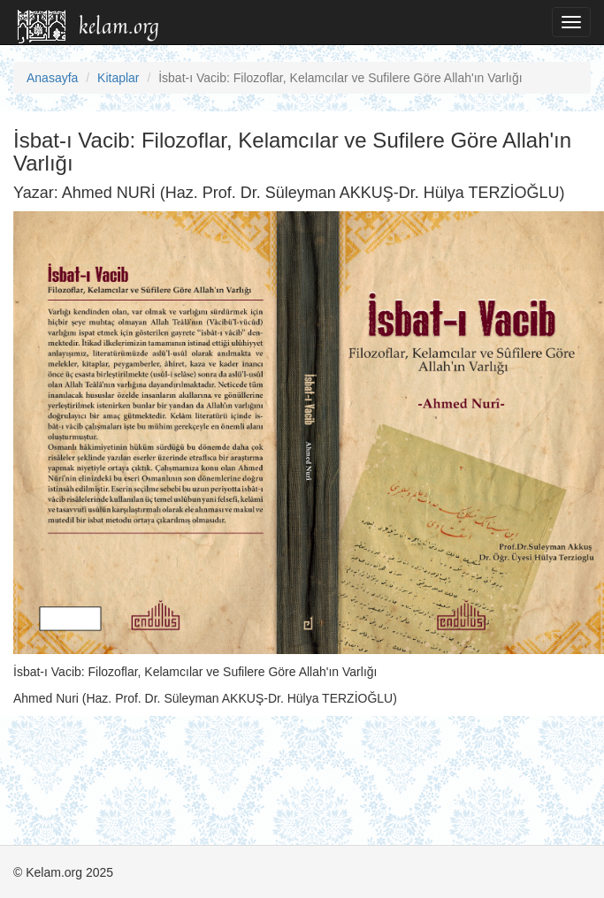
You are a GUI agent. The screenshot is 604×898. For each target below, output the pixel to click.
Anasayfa (52, 78)
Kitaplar (118, 78)
